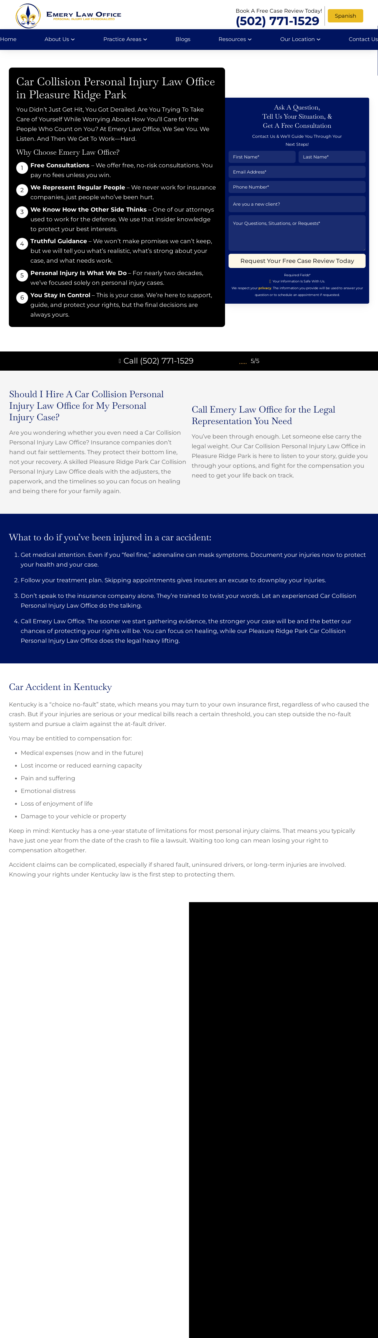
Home (8, 39)
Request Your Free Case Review (251, 1170)
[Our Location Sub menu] (318, 39)
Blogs (182, 39)
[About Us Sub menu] (73, 39)
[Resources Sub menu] (249, 39)
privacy (261, 300)
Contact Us (363, 39)
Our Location (297, 39)
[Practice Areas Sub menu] (145, 39)
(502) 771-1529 (277, 21)
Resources (232, 39)
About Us (57, 39)
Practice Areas (122, 39)
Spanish (345, 16)
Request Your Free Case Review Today (294, 273)
